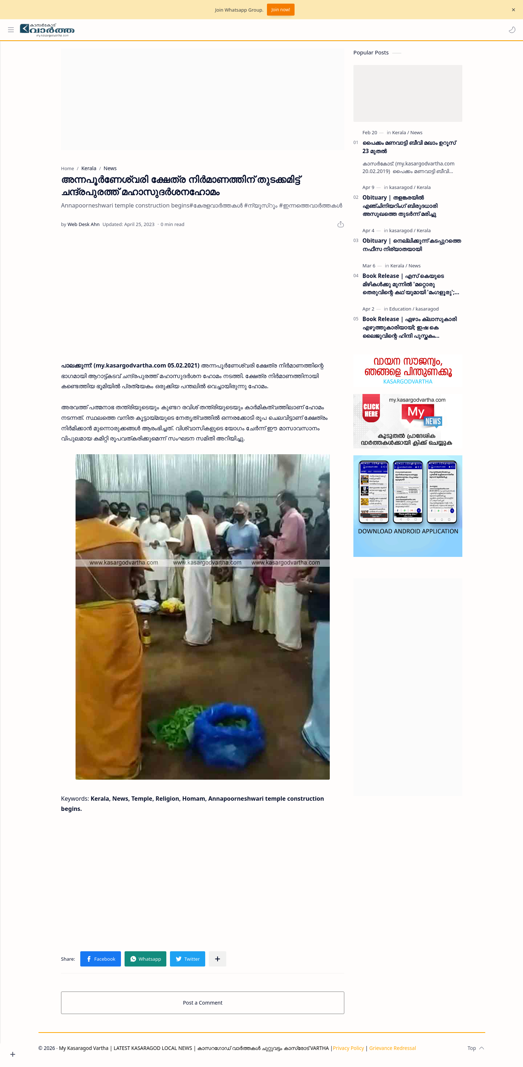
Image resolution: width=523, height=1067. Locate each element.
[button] (510, 29)
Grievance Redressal (406, 1051)
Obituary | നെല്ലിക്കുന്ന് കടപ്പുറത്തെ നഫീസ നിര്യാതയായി (425, 248)
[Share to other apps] (231, 962)
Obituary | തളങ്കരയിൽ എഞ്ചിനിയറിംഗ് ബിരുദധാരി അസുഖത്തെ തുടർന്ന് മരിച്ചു (413, 209)
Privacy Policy (361, 1051)
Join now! (280, 10)
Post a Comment (216, 1006)
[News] (430, 136)
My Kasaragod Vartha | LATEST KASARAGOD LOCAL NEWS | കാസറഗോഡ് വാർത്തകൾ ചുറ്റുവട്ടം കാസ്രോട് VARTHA (207, 1051)
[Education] (415, 312)
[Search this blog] (151, 29)
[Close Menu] (512, 10)
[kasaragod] (416, 191)
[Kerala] (414, 136)
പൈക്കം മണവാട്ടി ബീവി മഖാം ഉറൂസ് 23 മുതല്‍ (422, 150)
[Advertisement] (216, 103)
